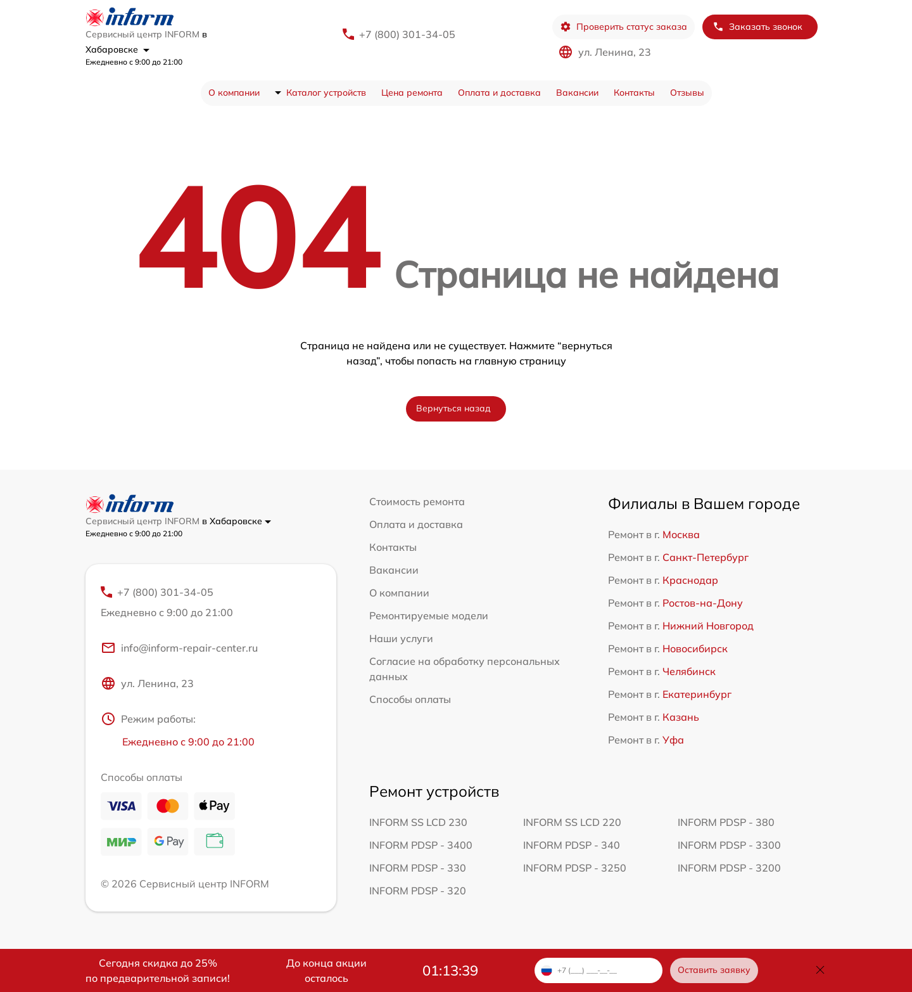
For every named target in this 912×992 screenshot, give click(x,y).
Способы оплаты (410, 699)
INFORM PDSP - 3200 (729, 867)
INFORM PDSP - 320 (417, 890)
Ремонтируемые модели (428, 615)
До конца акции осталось (326, 970)
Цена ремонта (412, 92)
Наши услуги (401, 638)
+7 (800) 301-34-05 (407, 34)
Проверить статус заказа (623, 27)
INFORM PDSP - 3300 (729, 845)
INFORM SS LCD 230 (418, 822)
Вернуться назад (453, 408)
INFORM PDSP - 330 (417, 867)
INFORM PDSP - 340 (571, 845)
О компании (234, 92)
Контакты (634, 92)
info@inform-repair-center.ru (179, 647)
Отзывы (687, 92)
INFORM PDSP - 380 (726, 822)
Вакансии (577, 92)
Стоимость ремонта (417, 501)
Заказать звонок (757, 27)
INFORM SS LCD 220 (572, 822)
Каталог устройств (326, 92)
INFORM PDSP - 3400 (420, 845)
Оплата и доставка (499, 92)
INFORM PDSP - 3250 (574, 867)
